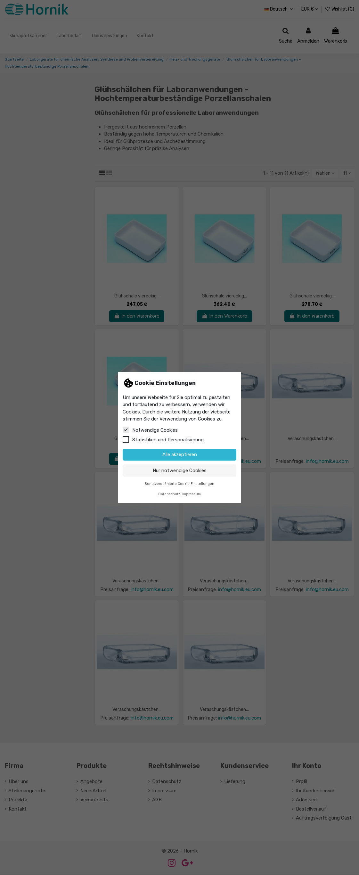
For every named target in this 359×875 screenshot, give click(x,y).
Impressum (191, 494)
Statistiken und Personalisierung (163, 439)
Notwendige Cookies (150, 430)
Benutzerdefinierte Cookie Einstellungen (179, 484)
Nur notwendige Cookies (180, 470)
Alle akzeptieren (179, 454)
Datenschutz (169, 494)
